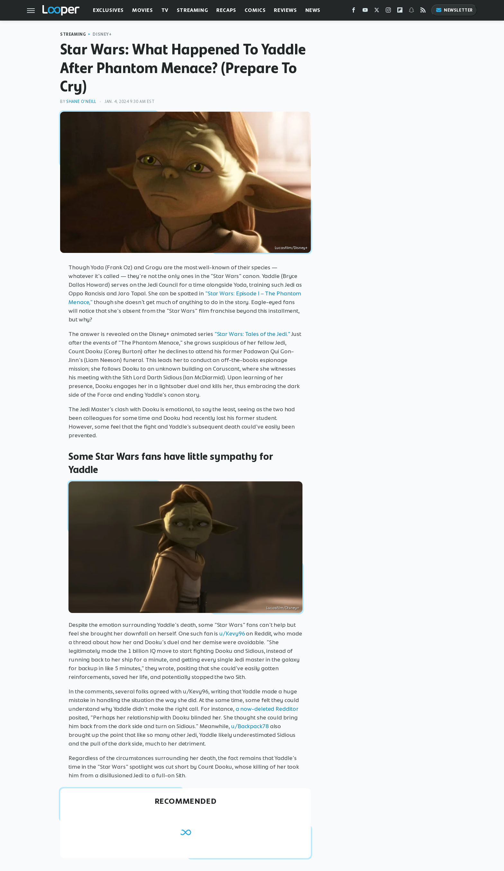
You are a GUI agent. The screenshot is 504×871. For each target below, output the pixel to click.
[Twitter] (377, 11)
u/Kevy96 (232, 633)
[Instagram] (388, 11)
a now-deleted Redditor (267, 709)
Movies (142, 10)
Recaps (226, 10)
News (312, 10)
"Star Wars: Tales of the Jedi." (252, 334)
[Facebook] (353, 11)
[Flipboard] (400, 11)
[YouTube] (365, 11)
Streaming (192, 10)
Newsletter (454, 10)
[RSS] (423, 11)
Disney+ (102, 34)
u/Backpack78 (250, 726)
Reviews (285, 10)
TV (164, 10)
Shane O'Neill (81, 101)
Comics (255, 10)
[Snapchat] (411, 11)
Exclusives (108, 10)
